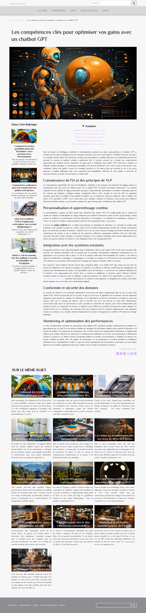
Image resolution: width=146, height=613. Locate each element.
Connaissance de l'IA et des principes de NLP (89, 130)
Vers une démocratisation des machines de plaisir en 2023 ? (114, 480)
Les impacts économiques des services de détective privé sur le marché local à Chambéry (114, 440)
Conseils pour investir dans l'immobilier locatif (31, 524)
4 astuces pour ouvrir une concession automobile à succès (73, 526)
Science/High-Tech (89, 10)
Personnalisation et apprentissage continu (89, 133)
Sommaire (90, 126)
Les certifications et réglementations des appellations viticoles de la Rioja (73, 484)
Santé (73, 10)
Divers (105, 10)
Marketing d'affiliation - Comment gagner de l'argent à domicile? (114, 526)
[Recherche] (110, 3)
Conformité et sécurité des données (89, 140)
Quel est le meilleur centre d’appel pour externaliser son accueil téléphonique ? (114, 395)
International (59, 10)
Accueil (12, 20)
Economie (42, 10)
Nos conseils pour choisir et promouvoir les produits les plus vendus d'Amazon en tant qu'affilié (31, 571)
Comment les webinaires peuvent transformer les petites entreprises (24, 188)
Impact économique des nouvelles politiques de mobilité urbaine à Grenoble (31, 482)
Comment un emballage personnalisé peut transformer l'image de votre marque (73, 440)
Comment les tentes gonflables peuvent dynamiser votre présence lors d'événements (24, 151)
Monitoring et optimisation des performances (89, 144)
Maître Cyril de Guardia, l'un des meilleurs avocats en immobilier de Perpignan (31, 439)
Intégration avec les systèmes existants (89, 137)
